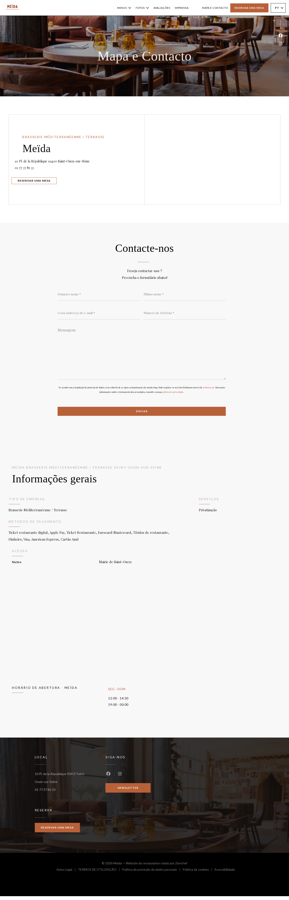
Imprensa (182, 7)
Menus (124, 7)
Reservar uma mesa (249, 7)
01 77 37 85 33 (32, 166)
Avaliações (162, 7)
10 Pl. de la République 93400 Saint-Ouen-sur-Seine (81, 159)
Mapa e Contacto (215, 7)
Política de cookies (198, 874)
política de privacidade (173, 394)
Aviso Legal (67, 874)
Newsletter (128, 791)
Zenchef (181, 867)
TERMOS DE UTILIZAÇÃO (100, 874)
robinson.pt (208, 390)
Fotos (142, 7)
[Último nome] (185, 294)
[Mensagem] (142, 354)
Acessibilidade (224, 874)
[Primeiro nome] (99, 294)
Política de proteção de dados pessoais (152, 874)
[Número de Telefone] (185, 313)
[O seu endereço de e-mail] (99, 313)
